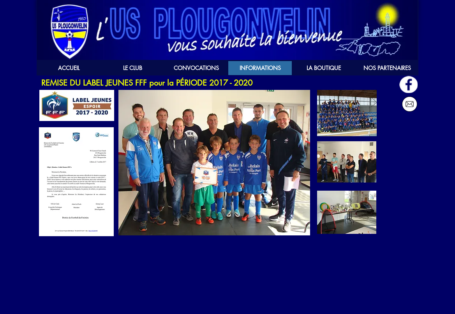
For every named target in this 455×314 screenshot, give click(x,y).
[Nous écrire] (409, 104)
